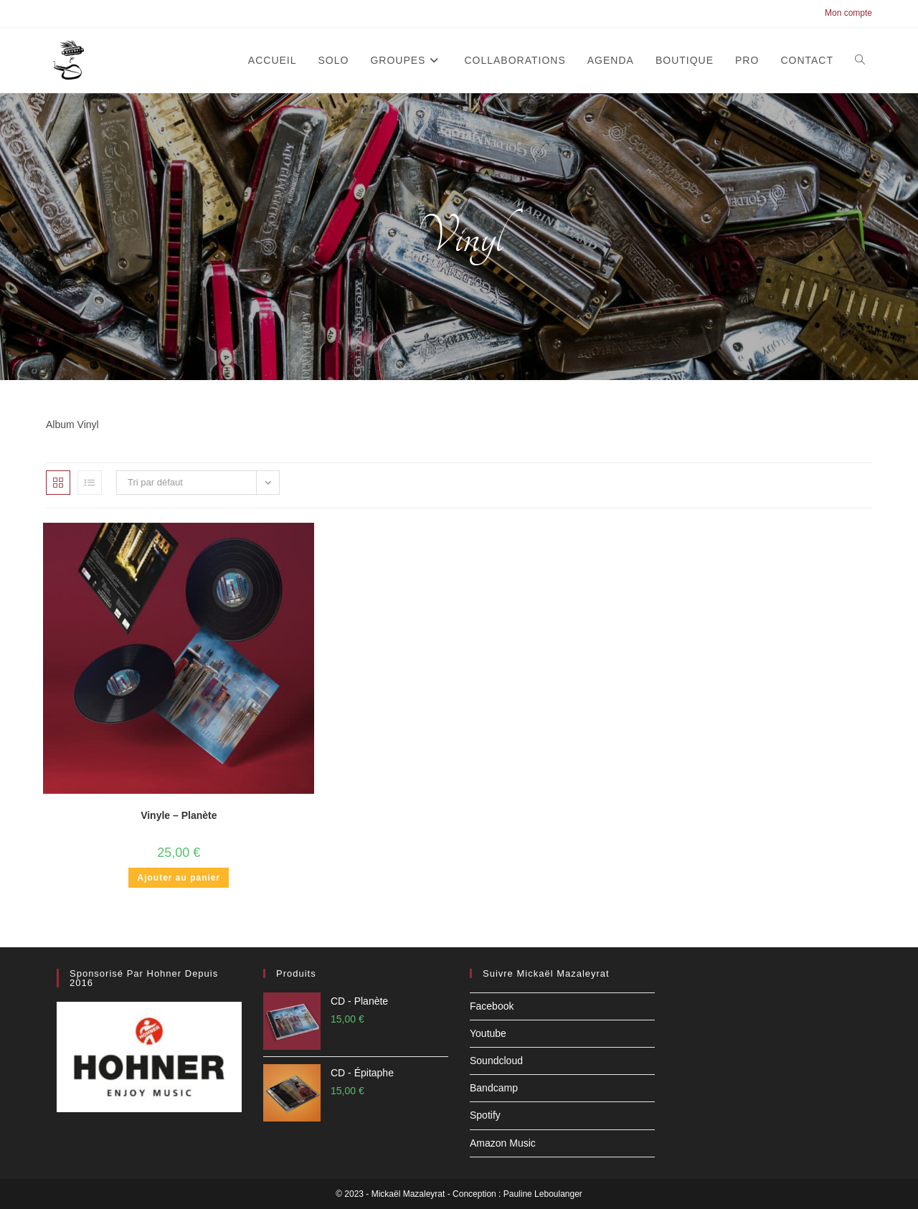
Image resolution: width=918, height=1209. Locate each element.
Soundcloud (496, 1060)
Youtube (488, 1033)
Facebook (492, 1006)
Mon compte (848, 13)
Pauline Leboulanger (542, 1194)
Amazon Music (503, 1143)
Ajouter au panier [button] (178, 878)
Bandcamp (494, 1088)
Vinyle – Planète (179, 815)
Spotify (485, 1115)
